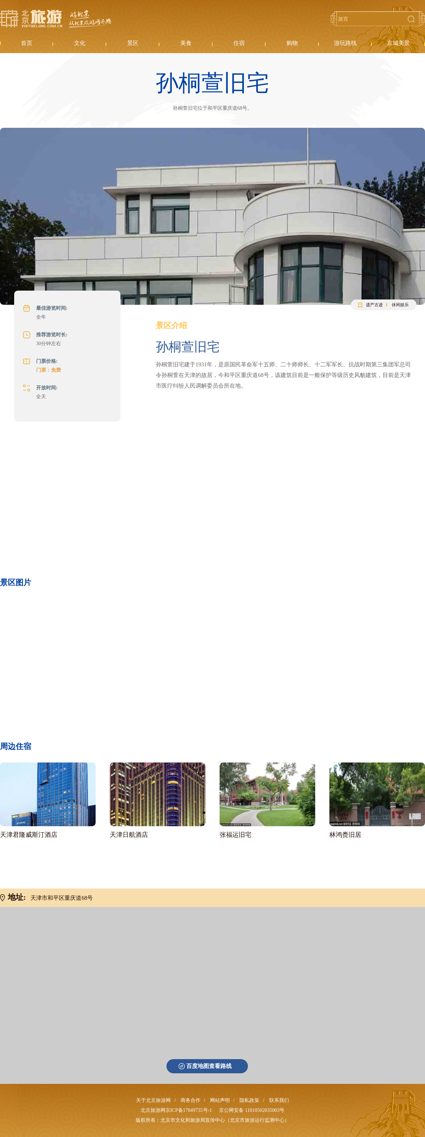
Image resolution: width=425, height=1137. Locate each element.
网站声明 (220, 1100)
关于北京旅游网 (153, 1100)
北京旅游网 (55, 19)
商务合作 (190, 1100)
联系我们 (279, 1100)
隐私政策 (249, 1100)
